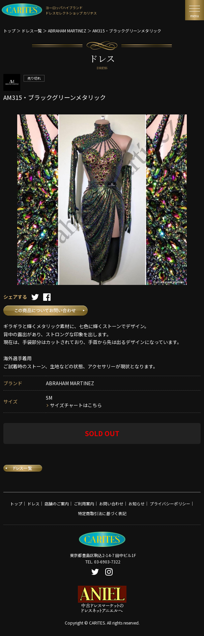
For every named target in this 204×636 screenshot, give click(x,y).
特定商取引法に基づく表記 (102, 513)
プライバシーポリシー (170, 503)
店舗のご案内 (57, 503)
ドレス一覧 (32, 30)
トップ (9, 30)
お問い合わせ (111, 503)
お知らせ (136, 503)
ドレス (33, 503)
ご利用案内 (84, 503)
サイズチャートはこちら (76, 405)
